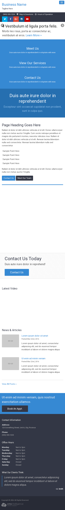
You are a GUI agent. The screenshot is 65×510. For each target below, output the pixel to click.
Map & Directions (26, 14)
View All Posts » (9, 384)
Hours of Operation (45, 14)
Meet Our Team (24, 178)
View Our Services (32, 63)
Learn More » (34, 35)
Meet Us (32, 48)
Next (62, 26)
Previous (3, 26)
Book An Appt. (14, 408)
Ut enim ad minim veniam (33, 358)
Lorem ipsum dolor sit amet (35, 335)
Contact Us (33, 78)
